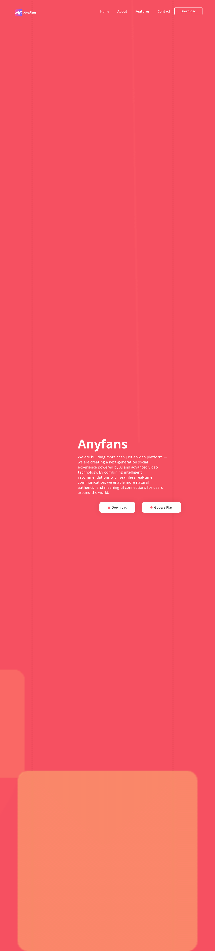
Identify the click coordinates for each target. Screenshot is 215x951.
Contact (164, 12)
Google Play (161, 508)
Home (104, 12)
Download (188, 12)
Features (142, 12)
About (122, 12)
